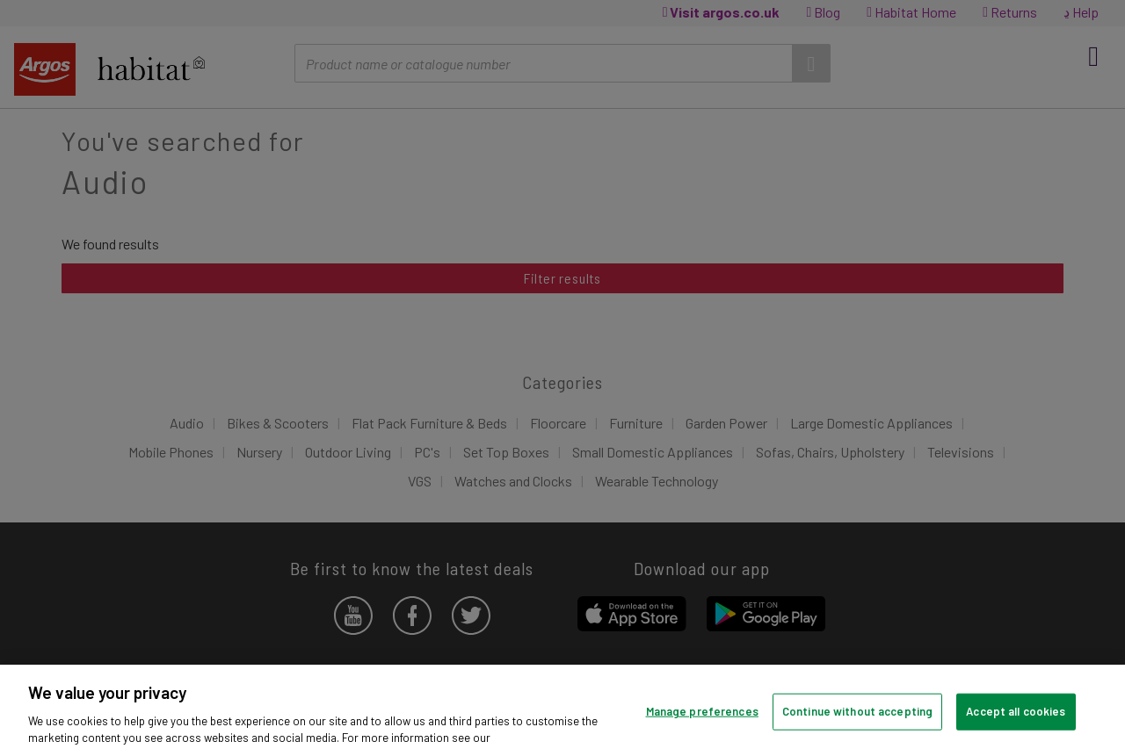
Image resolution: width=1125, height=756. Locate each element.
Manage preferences (702, 711)
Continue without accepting (857, 711)
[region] (562, 710)
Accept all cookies (1015, 711)
